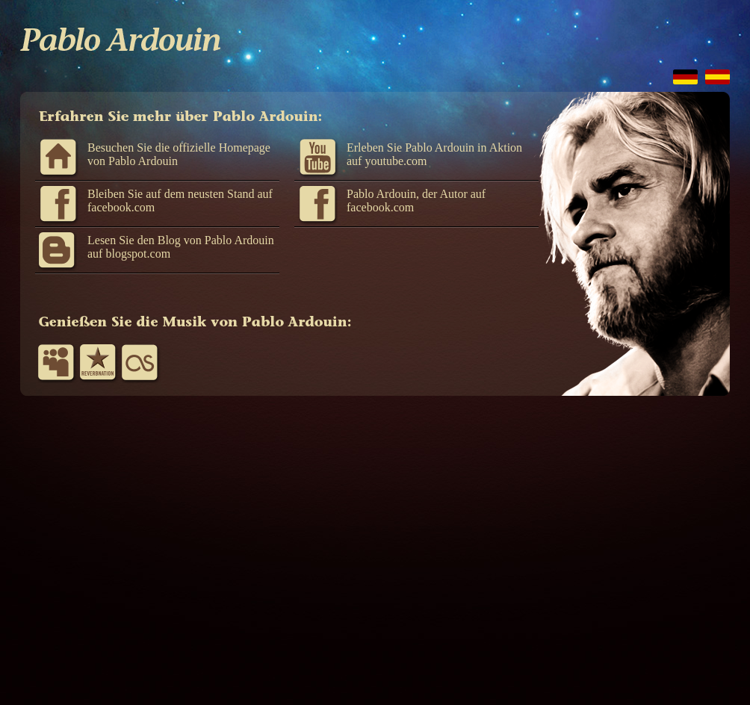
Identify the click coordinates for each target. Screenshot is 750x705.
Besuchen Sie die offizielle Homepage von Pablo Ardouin (178, 154)
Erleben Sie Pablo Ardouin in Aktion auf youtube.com (434, 154)
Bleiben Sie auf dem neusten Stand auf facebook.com (180, 200)
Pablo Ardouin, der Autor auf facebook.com (416, 200)
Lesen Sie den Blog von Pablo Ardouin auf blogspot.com (180, 247)
